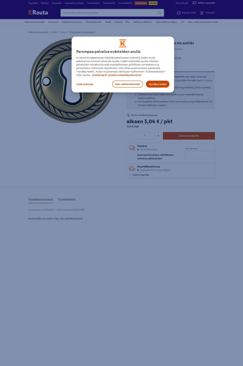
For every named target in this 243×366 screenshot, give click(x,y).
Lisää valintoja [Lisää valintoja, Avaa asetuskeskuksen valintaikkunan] (84, 84)
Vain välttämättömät (127, 84)
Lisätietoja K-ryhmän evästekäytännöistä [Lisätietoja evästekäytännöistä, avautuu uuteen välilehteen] (116, 75)
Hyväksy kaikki (158, 84)
